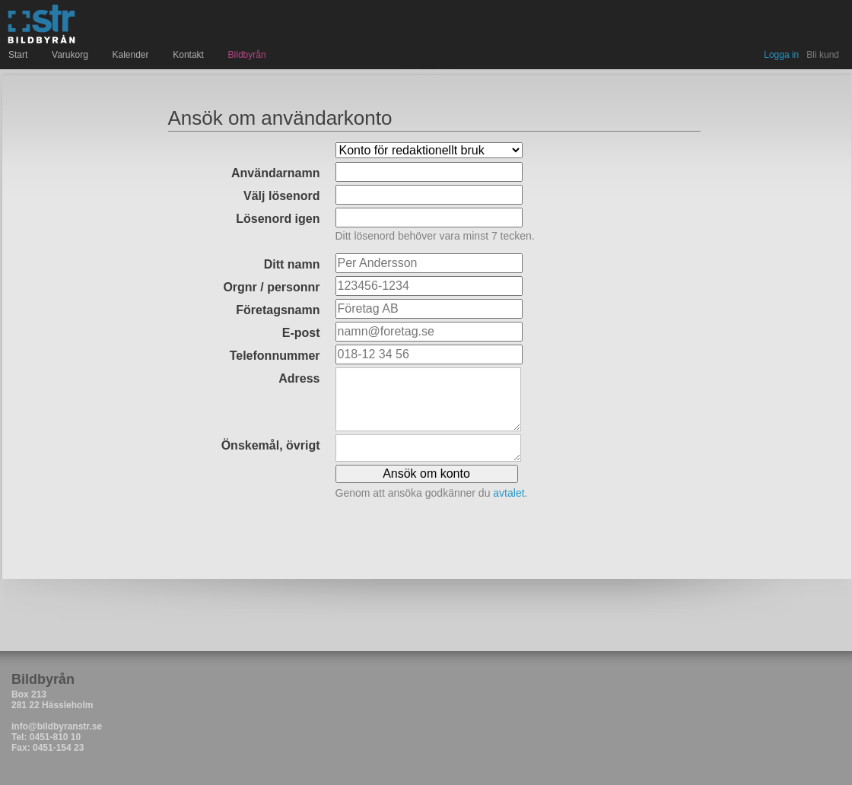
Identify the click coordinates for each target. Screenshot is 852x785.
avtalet (508, 493)
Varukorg (71, 54)
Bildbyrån (247, 54)
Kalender (133, 54)
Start (19, 54)
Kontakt (190, 54)
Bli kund (822, 54)
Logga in (781, 54)
